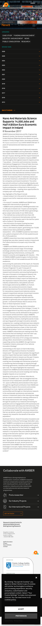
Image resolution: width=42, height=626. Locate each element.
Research (25, 42)
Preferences (21, 616)
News (26, 38)
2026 (3, 51)
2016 (3, 97)
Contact (5, 546)
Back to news (7, 110)
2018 (3, 88)
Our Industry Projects (14, 500)
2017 (3, 93)
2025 (3, 56)
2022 (3, 70)
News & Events (7, 545)
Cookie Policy (9, 621)
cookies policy (10, 600)
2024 (3, 61)
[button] (36, 578)
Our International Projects (16, 506)
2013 (3, 102)
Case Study (7, 35)
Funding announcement (24, 35)
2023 (3, 65)
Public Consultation (11, 42)
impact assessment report (14, 143)
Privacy (5, 543)
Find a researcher (13, 495)
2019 (3, 84)
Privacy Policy (18, 621)
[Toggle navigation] (38, 3)
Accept (21, 609)
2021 (3, 74)
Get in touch (9, 514)
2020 (3, 79)
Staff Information (8, 542)
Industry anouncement (12, 38)
